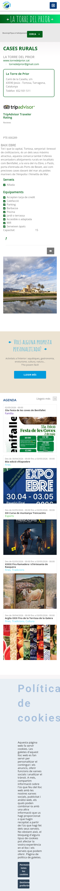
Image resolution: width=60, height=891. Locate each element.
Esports (9, 516)
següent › (55, 399)
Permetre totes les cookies (25, 869)
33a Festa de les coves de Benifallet (25, 410)
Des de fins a (30, 458)
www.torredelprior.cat (16, 60)
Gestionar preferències (25, 884)
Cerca (32, 34)
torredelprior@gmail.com (24, 64)
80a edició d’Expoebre (17, 461)
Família (9, 413)
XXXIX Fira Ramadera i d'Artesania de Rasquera (26, 565)
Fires (8, 464)
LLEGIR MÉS (30, 374)
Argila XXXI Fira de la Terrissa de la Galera (29, 618)
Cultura (30, 621)
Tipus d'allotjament (18, 33)
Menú (53, 5)
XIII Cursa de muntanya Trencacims (25, 513)
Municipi (6, 33)
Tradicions (18, 570)
